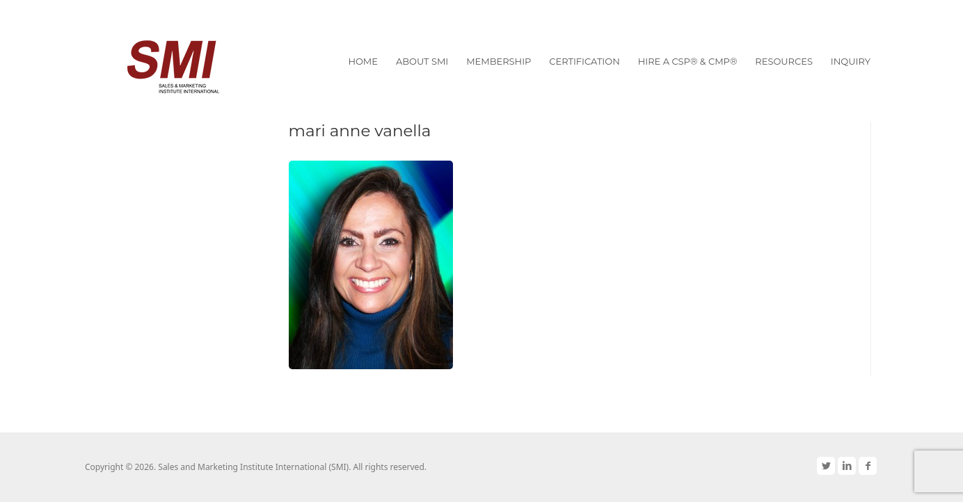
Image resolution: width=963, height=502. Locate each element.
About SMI (422, 61)
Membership (498, 61)
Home (363, 61)
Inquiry (850, 61)
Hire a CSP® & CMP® (688, 61)
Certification (584, 61)
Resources (784, 61)
